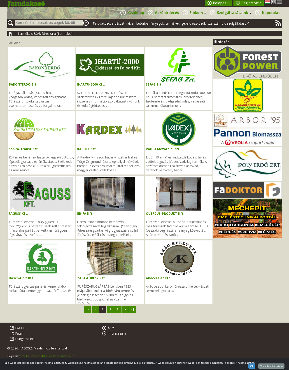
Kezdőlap (135, 12)
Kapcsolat (271, 12)
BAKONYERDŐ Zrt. (23, 84)
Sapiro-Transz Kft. (24, 149)
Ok (252, 366)
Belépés (219, 3)
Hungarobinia (25, 339)
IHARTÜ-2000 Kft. (91, 84)
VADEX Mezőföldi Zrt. (163, 149)
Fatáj (19, 333)
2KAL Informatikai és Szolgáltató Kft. (49, 356)
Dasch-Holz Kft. (21, 278)
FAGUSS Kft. (18, 213)
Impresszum (117, 333)
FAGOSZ (21, 328)
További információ (271, 366)
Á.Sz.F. (112, 328)
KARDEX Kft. (87, 149)
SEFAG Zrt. (154, 84)
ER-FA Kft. (85, 213)
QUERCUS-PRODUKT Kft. (165, 213)
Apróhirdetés (167, 12)
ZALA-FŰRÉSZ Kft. (91, 278)
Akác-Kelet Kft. (158, 278)
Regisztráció (251, 3)
